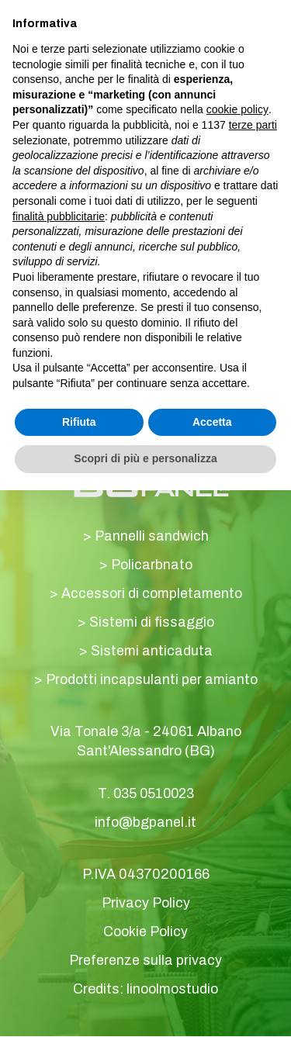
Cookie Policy (145, 932)
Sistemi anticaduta (152, 651)
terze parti (253, 125)
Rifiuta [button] (79, 422)
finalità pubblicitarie (58, 216)
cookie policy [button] (237, 109)
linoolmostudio (172, 990)
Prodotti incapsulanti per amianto (152, 680)
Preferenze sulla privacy (145, 961)
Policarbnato (151, 565)
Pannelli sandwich (152, 537)
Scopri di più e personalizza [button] (145, 458)
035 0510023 (153, 794)
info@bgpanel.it (145, 823)
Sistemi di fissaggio (151, 623)
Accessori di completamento (151, 594)
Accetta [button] (212, 422)
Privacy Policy (146, 904)
